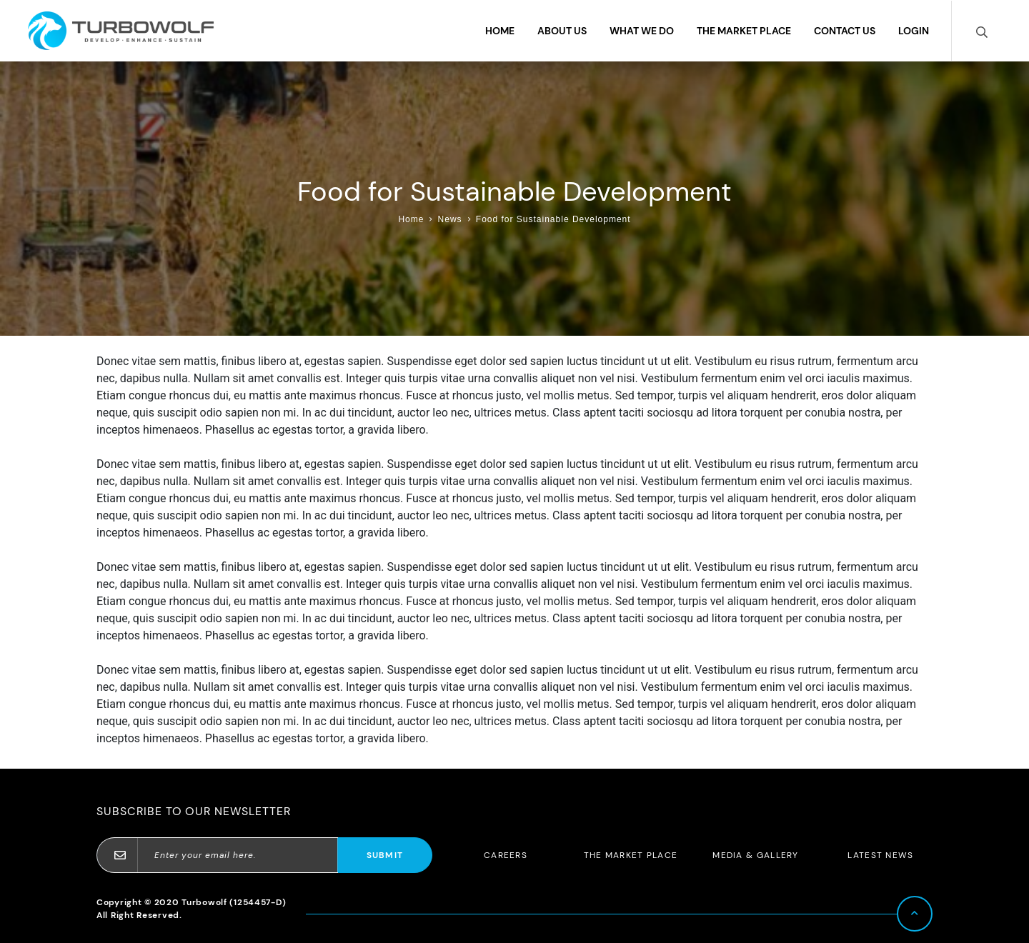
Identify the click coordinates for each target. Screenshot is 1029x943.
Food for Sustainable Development (553, 219)
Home (499, 30)
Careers (505, 855)
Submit (385, 855)
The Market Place (744, 30)
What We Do (642, 30)
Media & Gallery (755, 855)
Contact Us (844, 30)
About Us (562, 30)
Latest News (880, 855)
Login (913, 30)
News (450, 219)
